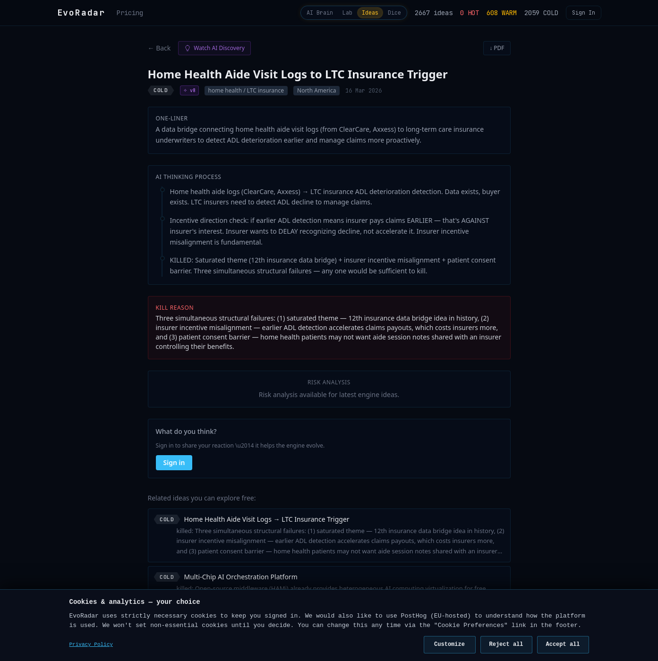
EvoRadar (81, 14)
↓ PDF (496, 52)
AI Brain (292, 14)
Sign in (174, 466)
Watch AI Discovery (214, 52)
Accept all (563, 644)
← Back (159, 51)
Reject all (506, 644)
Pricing (130, 14)
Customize (449, 644)
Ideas (358, 14)
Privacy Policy (91, 644)
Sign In (583, 14)
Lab (328, 14)
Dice (390, 14)
